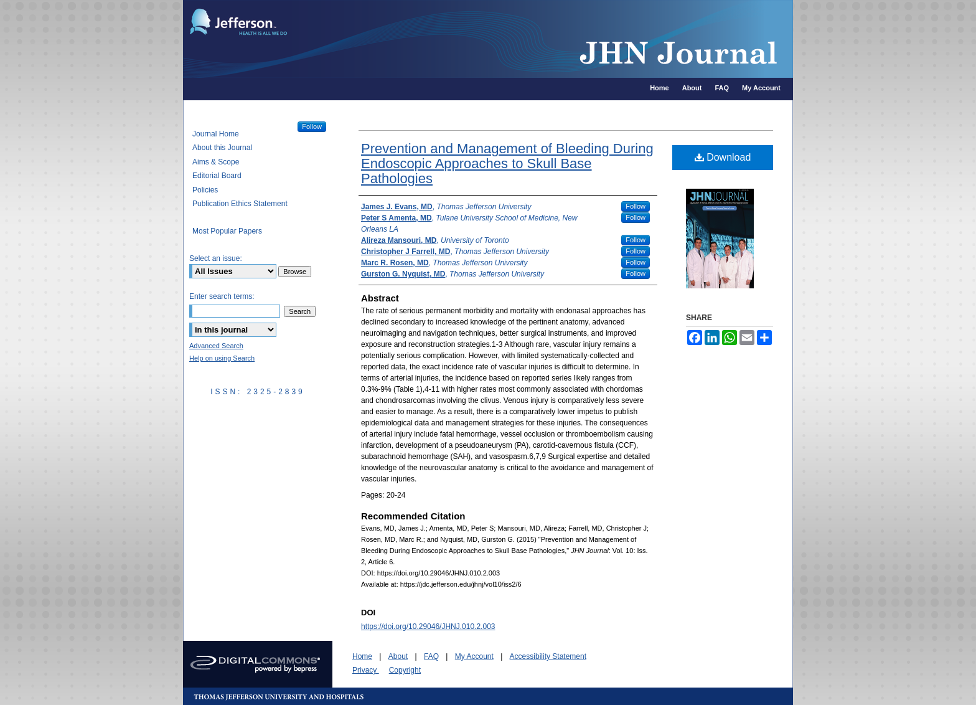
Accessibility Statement (548, 656)
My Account (474, 656)
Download (723, 157)
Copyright (405, 670)
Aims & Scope (215, 162)
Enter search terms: (222, 296)
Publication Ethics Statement (240, 203)
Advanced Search (216, 345)
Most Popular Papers (227, 231)
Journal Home (215, 134)
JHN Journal (544, 39)
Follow (635, 206)
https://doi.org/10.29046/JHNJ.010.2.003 (428, 626)
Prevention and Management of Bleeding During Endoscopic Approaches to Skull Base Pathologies (507, 163)
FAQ (431, 656)
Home (362, 656)
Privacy (365, 670)
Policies (205, 190)
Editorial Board (217, 175)
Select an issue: (215, 258)
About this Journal (222, 147)
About (398, 656)
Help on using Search (222, 358)
